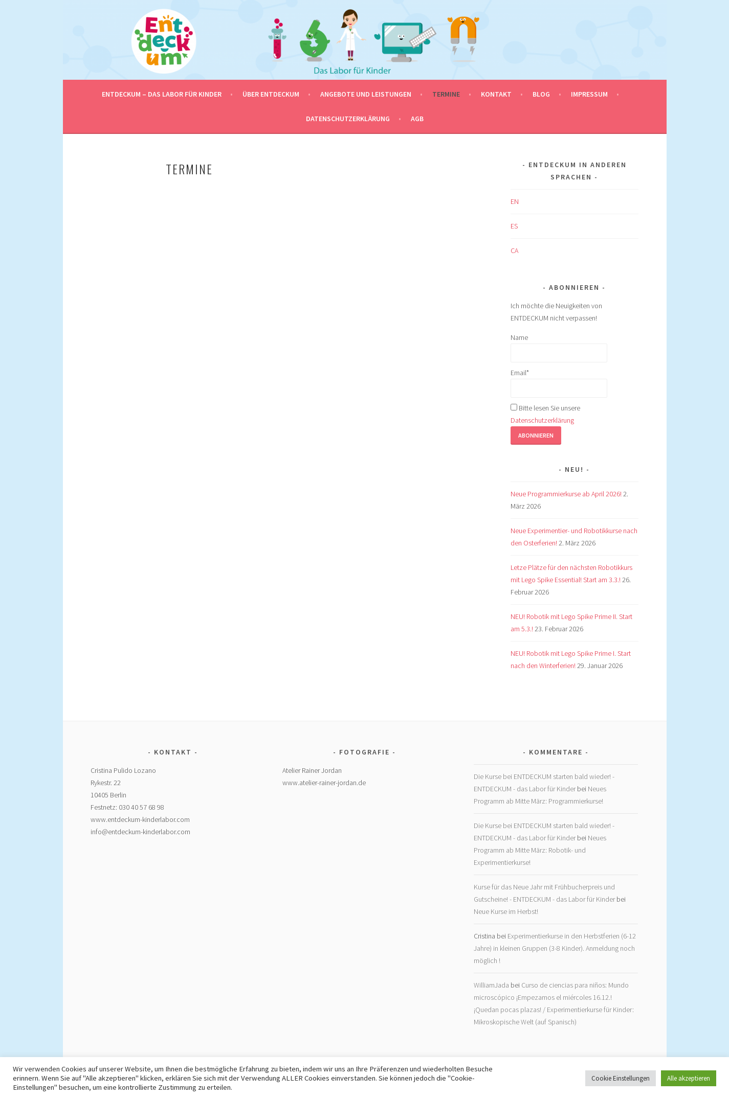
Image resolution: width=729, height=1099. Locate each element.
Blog (541, 94)
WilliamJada (491, 985)
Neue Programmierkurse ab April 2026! (566, 493)
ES (514, 226)
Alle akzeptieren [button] (688, 1078)
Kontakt (496, 94)
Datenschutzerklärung (348, 118)
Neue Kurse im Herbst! (506, 911)
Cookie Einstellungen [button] (620, 1078)
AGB (417, 118)
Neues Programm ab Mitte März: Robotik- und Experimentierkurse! (540, 850)
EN (515, 201)
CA (514, 250)
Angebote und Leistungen (365, 94)
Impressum (589, 94)
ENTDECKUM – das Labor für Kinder (162, 94)
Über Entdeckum (270, 94)
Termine (446, 94)
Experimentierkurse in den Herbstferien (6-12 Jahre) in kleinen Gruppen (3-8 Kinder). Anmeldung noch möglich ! (555, 948)
